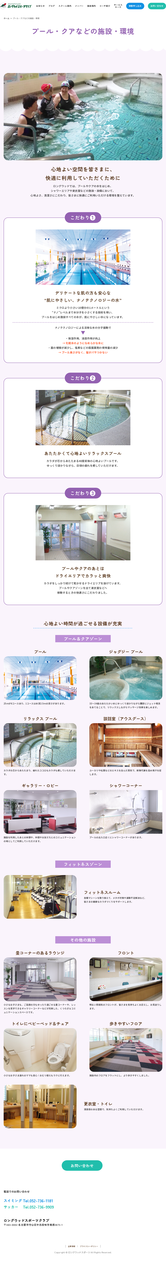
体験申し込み (135, 5)
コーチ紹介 (104, 5)
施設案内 (91, 5)
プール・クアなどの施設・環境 (26, 18)
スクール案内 (64, 5)
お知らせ (40, 5)
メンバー (79, 5)
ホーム (6, 18)
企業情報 (71, 1246)
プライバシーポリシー (89, 1246)
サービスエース (118, 5)
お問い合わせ (157, 5)
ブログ (51, 5)
